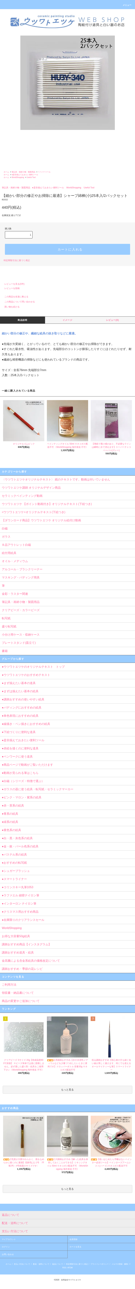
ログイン (6, 1247)
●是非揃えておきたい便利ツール (25, 175)
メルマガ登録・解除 (120, 1264)
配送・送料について (41, 1264)
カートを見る (75, 1247)
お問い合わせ (8, 1254)
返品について (57, 1264)
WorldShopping (18, 177)
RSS (64, 1268)
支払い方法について (22, 1264)
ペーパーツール (44, 172)
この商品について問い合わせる (17, 301)
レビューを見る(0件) (12, 284)
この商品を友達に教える (14, 296)
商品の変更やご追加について (21, 1000)
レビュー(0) (112, 320)
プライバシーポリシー (99, 1264)
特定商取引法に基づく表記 (17, 260)
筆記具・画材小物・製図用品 (23, 172)
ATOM (70, 1268)
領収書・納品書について (18, 992)
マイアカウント (9, 1239)
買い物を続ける (10, 307)
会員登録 (73, 1239)
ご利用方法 (9, 984)
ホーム (6, 172)
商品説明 (22, 320)
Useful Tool (31, 177)
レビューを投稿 (10, 288)
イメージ (67, 320)
